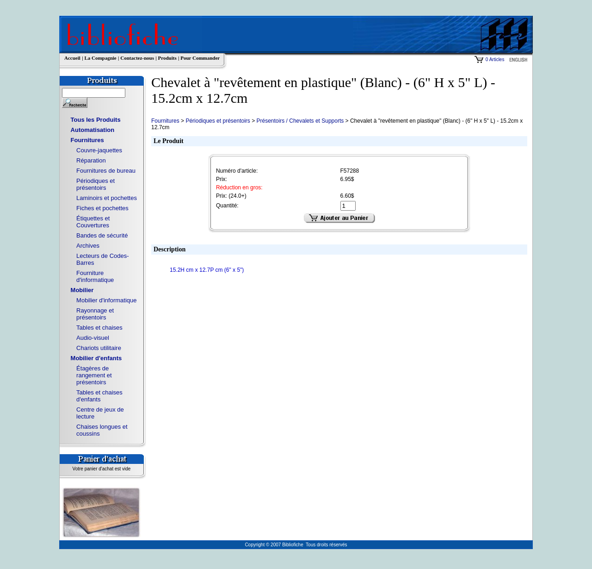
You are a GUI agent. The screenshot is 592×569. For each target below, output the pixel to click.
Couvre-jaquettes (99, 150)
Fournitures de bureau (106, 170)
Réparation (91, 160)
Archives (87, 245)
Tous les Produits (96, 119)
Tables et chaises (99, 327)
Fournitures (87, 140)
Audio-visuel (92, 337)
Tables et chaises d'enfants (99, 396)
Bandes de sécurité (102, 235)
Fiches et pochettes (102, 208)
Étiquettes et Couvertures (93, 222)
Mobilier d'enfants (96, 358)
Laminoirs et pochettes (106, 197)
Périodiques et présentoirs (95, 184)
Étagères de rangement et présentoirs (94, 375)
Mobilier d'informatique (106, 300)
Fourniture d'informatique (95, 276)
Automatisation (93, 129)
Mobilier (82, 290)
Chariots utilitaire (98, 347)
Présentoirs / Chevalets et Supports (300, 121)
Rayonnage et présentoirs (95, 314)
